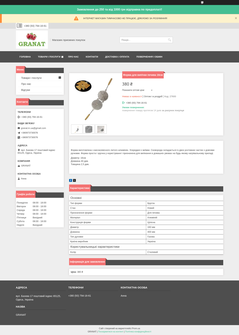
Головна (25, 56)
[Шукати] (170, 40)
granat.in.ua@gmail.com (33, 128)
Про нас (73, 56)
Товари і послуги (49, 56)
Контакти (92, 56)
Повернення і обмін (149, 56)
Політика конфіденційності (138, 331)
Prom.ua (136, 328)
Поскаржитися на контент (110, 331)
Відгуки (25, 89)
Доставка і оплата (117, 56)
